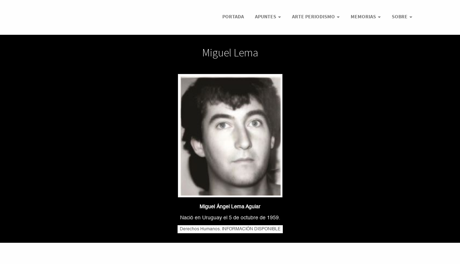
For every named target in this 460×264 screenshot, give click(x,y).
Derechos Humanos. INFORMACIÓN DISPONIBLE (230, 229)
